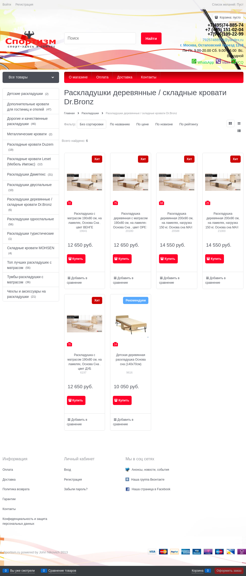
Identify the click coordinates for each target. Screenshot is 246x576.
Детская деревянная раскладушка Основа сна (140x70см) (131, 359)
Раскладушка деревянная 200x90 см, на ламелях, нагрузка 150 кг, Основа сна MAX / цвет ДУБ (176, 223)
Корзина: (230, 17)
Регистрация (24, 4)
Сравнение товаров (62, 571)
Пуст (240, 4)
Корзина (197, 571)
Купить (77, 259)
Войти (7, 4)
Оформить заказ (229, 570)
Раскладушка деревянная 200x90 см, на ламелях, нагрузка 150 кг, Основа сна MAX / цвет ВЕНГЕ (222, 223)
